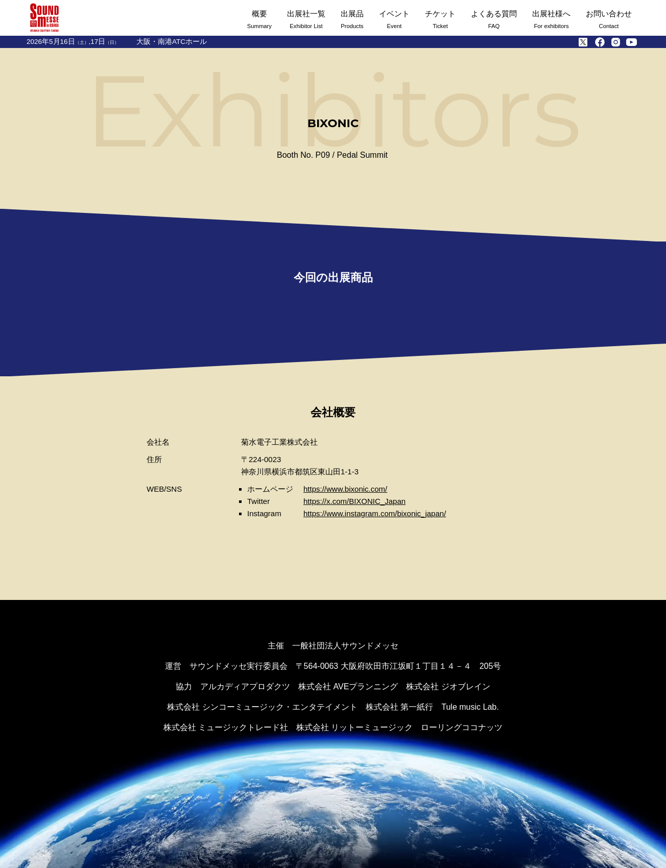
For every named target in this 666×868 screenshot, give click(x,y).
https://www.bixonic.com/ (345, 489)
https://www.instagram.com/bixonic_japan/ (374, 513)
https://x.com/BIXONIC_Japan (354, 501)
